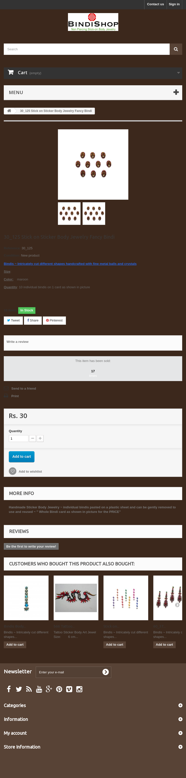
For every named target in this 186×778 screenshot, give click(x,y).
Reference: (12, 248)
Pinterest (54, 320)
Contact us (155, 4)
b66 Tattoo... (64, 626)
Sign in (174, 4)
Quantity (15, 431)
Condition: (12, 255)
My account (15, 732)
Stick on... (111, 626)
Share (33, 320)
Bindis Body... (15, 626)
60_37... (159, 626)
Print (15, 396)
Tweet (13, 320)
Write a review (17, 342)
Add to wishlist (30, 471)
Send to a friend (23, 388)
